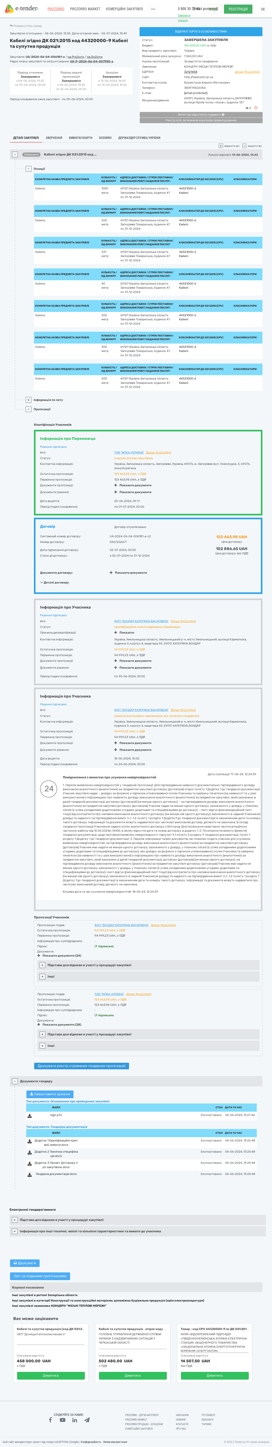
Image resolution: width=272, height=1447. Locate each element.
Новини (181, 1419)
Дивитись (51, 1375)
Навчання (182, 1415)
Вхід (213, 9)
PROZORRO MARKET (85, 9)
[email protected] (195, 93)
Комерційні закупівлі (124, 9)
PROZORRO (56, 9)
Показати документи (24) (59, 955)
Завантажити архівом (50, 1094)
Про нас (181, 1428)
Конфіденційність (91, 1442)
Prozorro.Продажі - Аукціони (144, 1424)
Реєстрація (238, 9)
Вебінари (207, 1419)
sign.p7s (56, 1115)
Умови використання (115, 1442)
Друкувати (25, 1263)
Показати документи (132, 485)
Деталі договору (54, 582)
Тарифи (206, 1424)
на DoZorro (95, 57)
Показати (124, 632)
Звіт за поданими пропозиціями (40, 1276)
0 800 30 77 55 (189, 9)
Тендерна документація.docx (56, 1174)
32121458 (190, 72)
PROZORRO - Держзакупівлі (141, 1415)
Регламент (208, 1415)
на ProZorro (76, 57)
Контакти (182, 1424)
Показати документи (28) (59, 1024)
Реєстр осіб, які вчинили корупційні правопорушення (201, 120)
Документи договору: (56, 572)
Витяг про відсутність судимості (201, 114)
